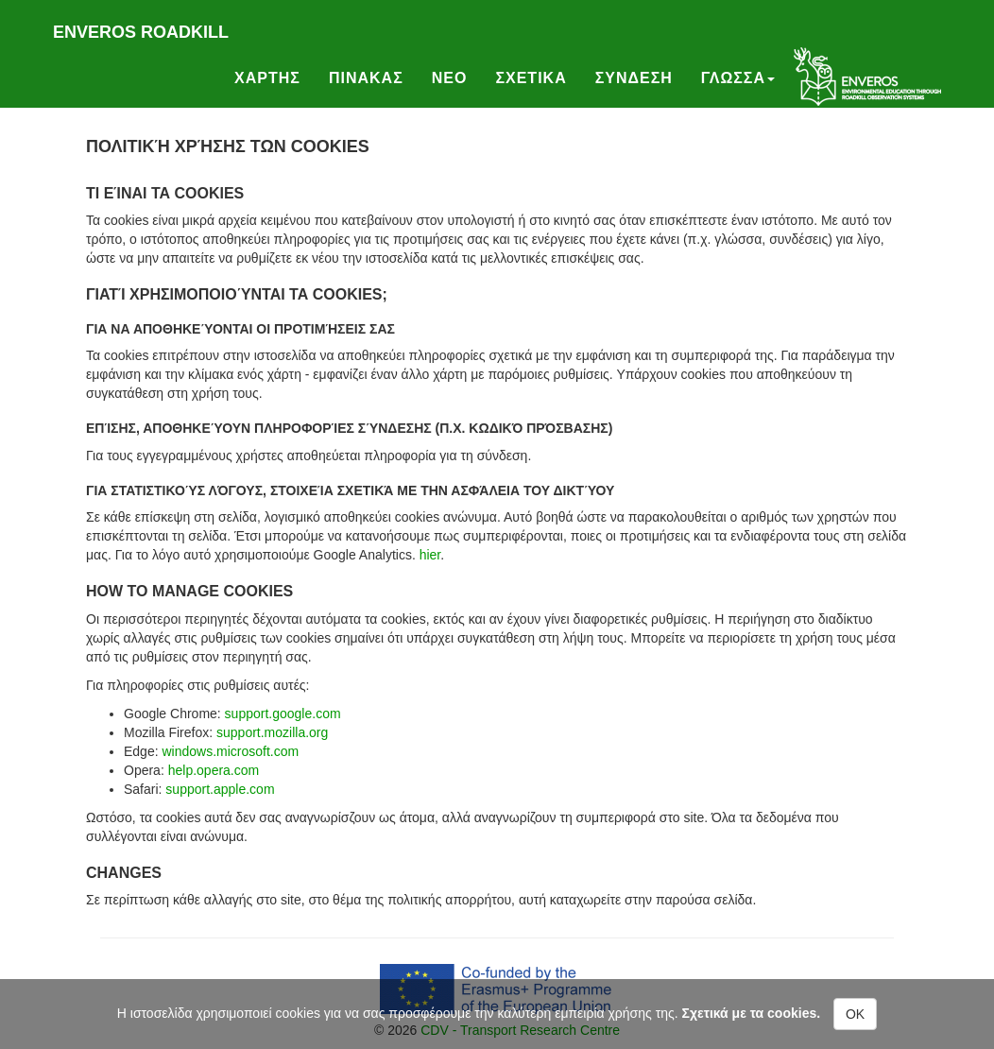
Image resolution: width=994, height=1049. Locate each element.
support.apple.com (219, 789)
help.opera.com (214, 770)
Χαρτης (267, 78)
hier (430, 554)
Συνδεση (634, 78)
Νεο (450, 78)
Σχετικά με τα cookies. (751, 1013)
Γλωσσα (738, 78)
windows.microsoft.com (230, 751)
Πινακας (366, 78)
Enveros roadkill (141, 32)
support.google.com (283, 713)
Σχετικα (530, 78)
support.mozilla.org (272, 732)
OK (855, 1014)
